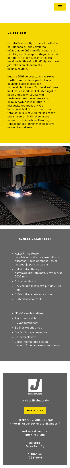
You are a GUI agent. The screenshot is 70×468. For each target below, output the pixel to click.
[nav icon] (60, 7)
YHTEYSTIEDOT (35, 410)
